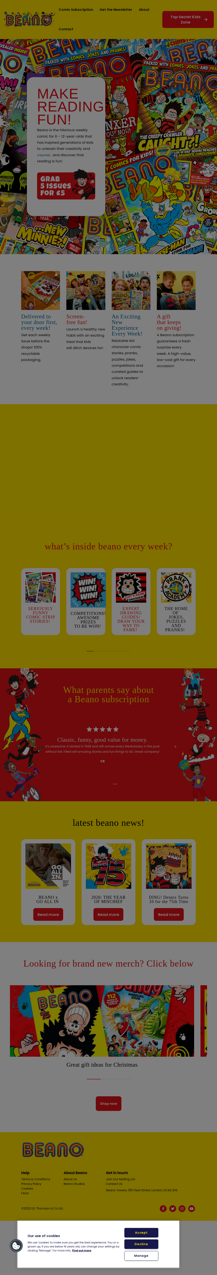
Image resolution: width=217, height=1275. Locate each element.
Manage (141, 1256)
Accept (141, 1232)
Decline (141, 1244)
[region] (98, 1244)
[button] (16, 1246)
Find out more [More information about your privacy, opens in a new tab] (81, 1250)
